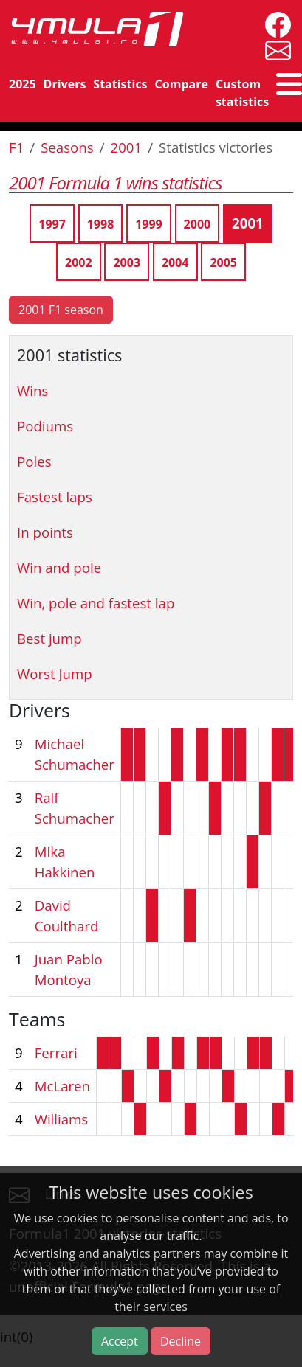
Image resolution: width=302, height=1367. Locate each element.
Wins (32, 390)
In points (45, 532)
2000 (197, 224)
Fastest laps (54, 496)
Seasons (67, 147)
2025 (22, 84)
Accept (119, 1341)
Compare (181, 84)
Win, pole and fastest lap (95, 603)
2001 (127, 147)
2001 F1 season (60, 310)
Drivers (65, 84)
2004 (175, 262)
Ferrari (56, 1052)
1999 (148, 224)
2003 (126, 262)
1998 (100, 224)
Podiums (45, 426)
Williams (62, 1119)
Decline (180, 1341)
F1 (16, 147)
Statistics (120, 84)
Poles (34, 461)
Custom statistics (242, 93)
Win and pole (59, 567)
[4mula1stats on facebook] (274, 23)
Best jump (49, 638)
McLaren (62, 1085)
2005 (223, 262)
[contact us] (274, 49)
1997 (52, 224)
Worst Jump (54, 673)
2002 (78, 262)
